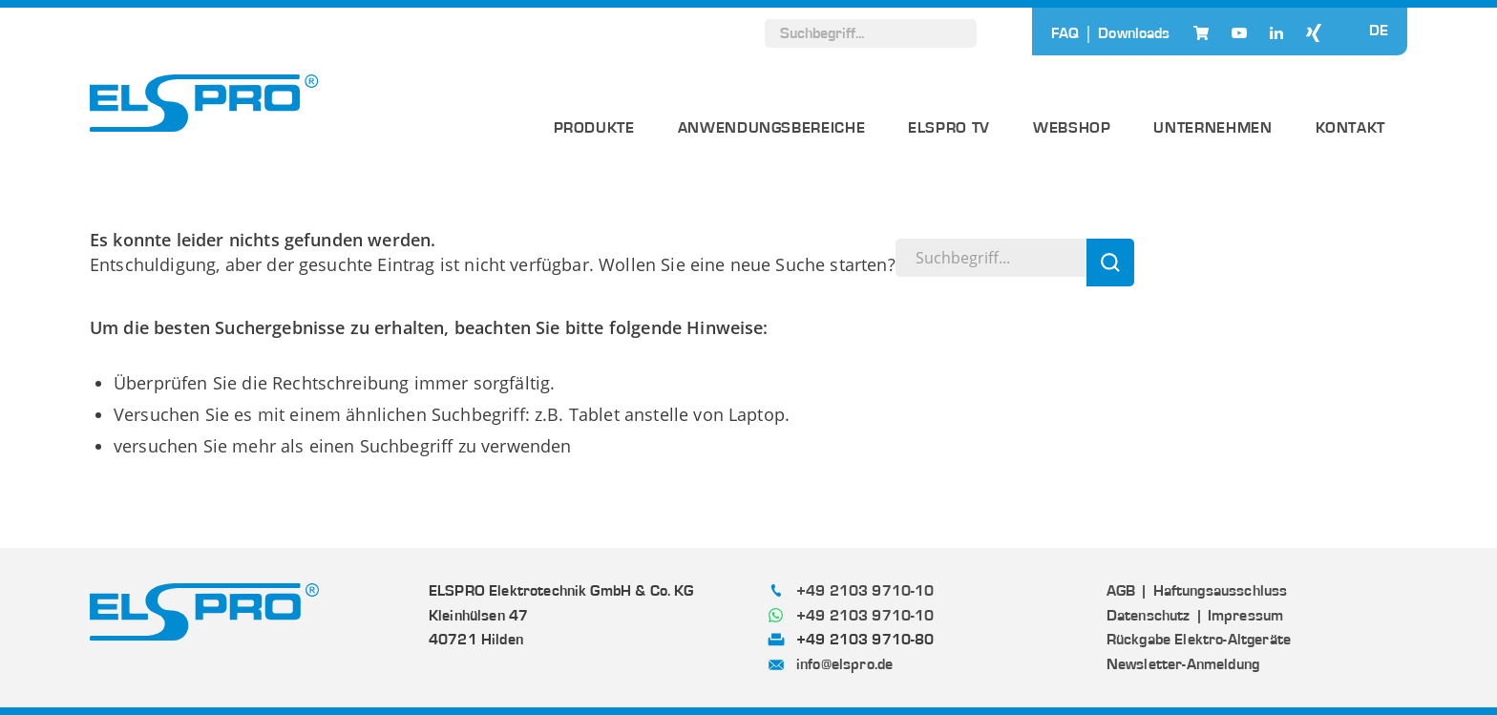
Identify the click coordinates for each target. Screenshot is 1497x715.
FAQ (1065, 33)
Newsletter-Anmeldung (1183, 664)
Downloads (1134, 33)
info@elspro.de (844, 664)
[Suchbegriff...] (871, 33)
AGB (1121, 590)
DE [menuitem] (1378, 31)
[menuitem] (1378, 30)
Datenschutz (1149, 615)
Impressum (1245, 615)
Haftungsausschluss (1220, 590)
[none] (1378, 30)
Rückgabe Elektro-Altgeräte (1199, 639)
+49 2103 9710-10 (865, 590)
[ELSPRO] (204, 103)
